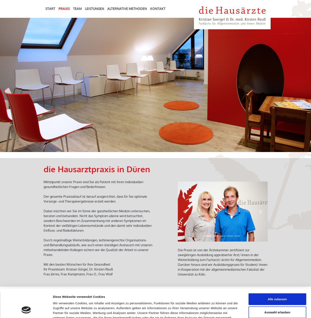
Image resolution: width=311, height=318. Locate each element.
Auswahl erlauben (277, 286)
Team (77, 9)
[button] (184, 211)
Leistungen (94, 9)
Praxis (64, 9)
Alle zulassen (277, 273)
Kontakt (157, 9)
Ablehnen (277, 300)
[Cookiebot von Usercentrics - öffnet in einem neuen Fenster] (26, 310)
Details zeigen (214, 310)
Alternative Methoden (127, 9)
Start (50, 9)
